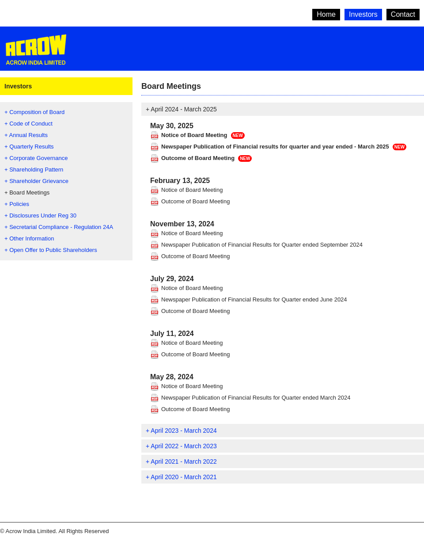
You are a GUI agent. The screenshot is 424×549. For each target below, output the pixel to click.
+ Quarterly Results (29, 146)
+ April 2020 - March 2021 (181, 476)
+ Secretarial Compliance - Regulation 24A (58, 227)
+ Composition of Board (34, 112)
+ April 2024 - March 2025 (181, 109)
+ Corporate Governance (36, 158)
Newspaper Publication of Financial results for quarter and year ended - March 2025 (275, 146)
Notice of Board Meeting (194, 135)
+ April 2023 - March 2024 (181, 430)
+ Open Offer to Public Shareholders (50, 250)
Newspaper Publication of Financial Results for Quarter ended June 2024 (254, 299)
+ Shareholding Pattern (33, 169)
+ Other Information (29, 238)
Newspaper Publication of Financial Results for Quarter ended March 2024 (256, 397)
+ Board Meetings (26, 192)
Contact (403, 14)
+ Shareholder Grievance (36, 181)
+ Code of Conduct (28, 123)
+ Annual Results (26, 135)
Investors (363, 14)
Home (326, 14)
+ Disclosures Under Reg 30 (40, 215)
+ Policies (16, 204)
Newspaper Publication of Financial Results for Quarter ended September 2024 (262, 244)
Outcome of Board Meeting (198, 158)
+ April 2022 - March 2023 (181, 446)
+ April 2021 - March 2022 (181, 461)
